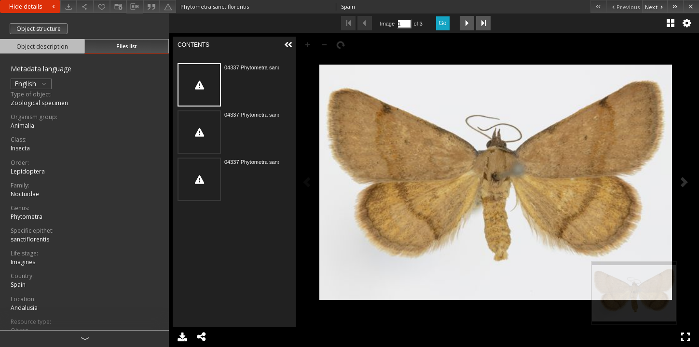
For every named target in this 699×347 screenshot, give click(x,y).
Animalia (22, 125)
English (31, 83)
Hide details (33, 6)
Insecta (20, 148)
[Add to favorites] (102, 6)
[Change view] (118, 6)
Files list (126, 46)
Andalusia (24, 308)
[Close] (691, 6)
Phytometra (26, 217)
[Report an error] (168, 6)
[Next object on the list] (654, 6)
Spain (18, 284)
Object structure (38, 29)
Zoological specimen (39, 103)
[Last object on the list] (675, 6)
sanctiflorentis (30, 239)
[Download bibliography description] (134, 6)
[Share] (85, 6)
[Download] (68, 6)
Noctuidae (25, 194)
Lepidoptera (28, 171)
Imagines (23, 262)
